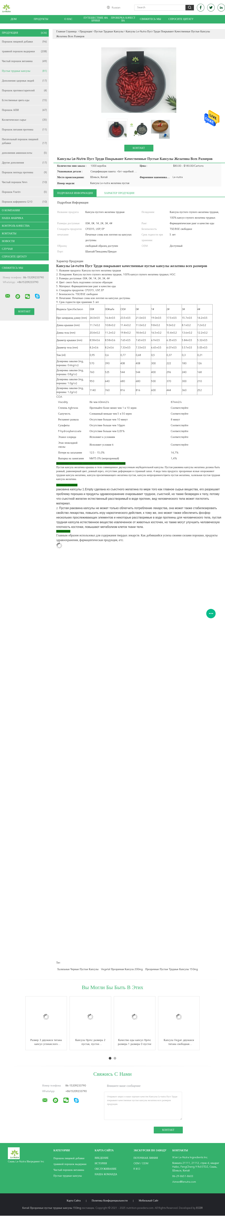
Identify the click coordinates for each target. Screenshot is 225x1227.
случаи (7, 249)
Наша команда (106, 1174)
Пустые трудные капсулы (24, 71)
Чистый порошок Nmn (24, 182)
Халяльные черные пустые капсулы (77, 969)
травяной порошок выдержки (24, 51)
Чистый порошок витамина (24, 61)
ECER (199, 1208)
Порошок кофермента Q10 (24, 202)
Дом (13, 19)
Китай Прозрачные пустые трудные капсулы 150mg (51, 1208)
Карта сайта (74, 1200)
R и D (137, 1169)
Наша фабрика (12, 218)
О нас (68, 19)
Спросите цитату (181, 19)
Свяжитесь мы (150, 19)
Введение (102, 1158)
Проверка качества (123, 19)
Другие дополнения (24, 163)
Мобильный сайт (148, 1200)
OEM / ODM (141, 1163)
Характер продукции (119, 193)
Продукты (41, 19)
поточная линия (146, 1158)
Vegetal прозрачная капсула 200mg (122, 969)
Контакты (9, 233)
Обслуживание (105, 1169)
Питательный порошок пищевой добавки (24, 141)
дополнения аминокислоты (24, 153)
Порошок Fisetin (24, 192)
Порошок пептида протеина (24, 172)
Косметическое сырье (24, 120)
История (101, 1163)
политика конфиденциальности (110, 1200)
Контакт (139, 148)
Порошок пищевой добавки (24, 42)
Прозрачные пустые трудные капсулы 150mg (171, 969)
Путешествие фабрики (96, 19)
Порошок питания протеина (24, 130)
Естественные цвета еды (24, 100)
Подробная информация (75, 193)
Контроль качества (16, 226)
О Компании (11, 210)
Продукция (24, 33)
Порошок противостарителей (24, 90)
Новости (8, 241)
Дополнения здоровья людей (24, 81)
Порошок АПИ (24, 110)
